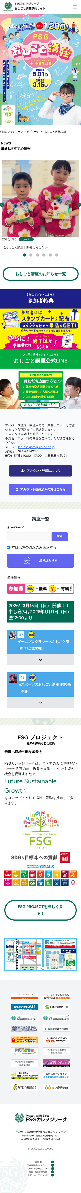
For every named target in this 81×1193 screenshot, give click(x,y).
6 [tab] (56, 255)
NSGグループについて (38, 1175)
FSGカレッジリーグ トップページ (19, 131)
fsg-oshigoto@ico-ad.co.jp (36, 447)
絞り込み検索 (40, 560)
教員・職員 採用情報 (38, 1172)
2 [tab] (31, 255)
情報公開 (38, 1162)
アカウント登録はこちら (40, 471)
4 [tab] (44, 255)
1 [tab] (24, 255)
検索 (59, 536)
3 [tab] (37, 255)
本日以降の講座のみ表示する (33, 547)
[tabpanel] (40, 205)
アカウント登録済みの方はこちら (40, 489)
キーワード (15, 528)
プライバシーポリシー (38, 1168)
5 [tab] (50, 255)
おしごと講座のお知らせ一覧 (40, 274)
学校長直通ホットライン (37, 1165)
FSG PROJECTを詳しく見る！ (40, 910)
